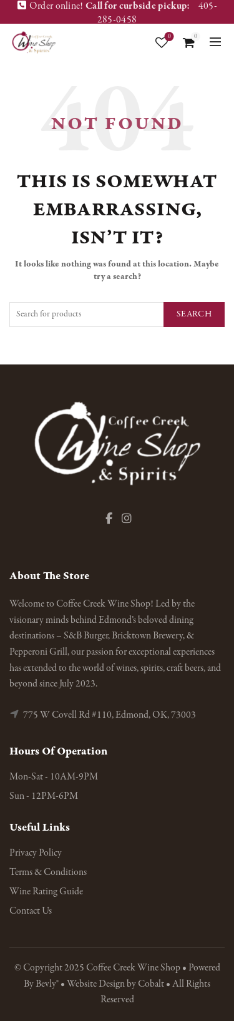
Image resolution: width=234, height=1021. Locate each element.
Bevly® (47, 984)
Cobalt (152, 984)
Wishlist (168, 37)
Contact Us (30, 911)
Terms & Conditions (48, 872)
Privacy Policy (35, 853)
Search (194, 314)
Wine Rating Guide (46, 892)
